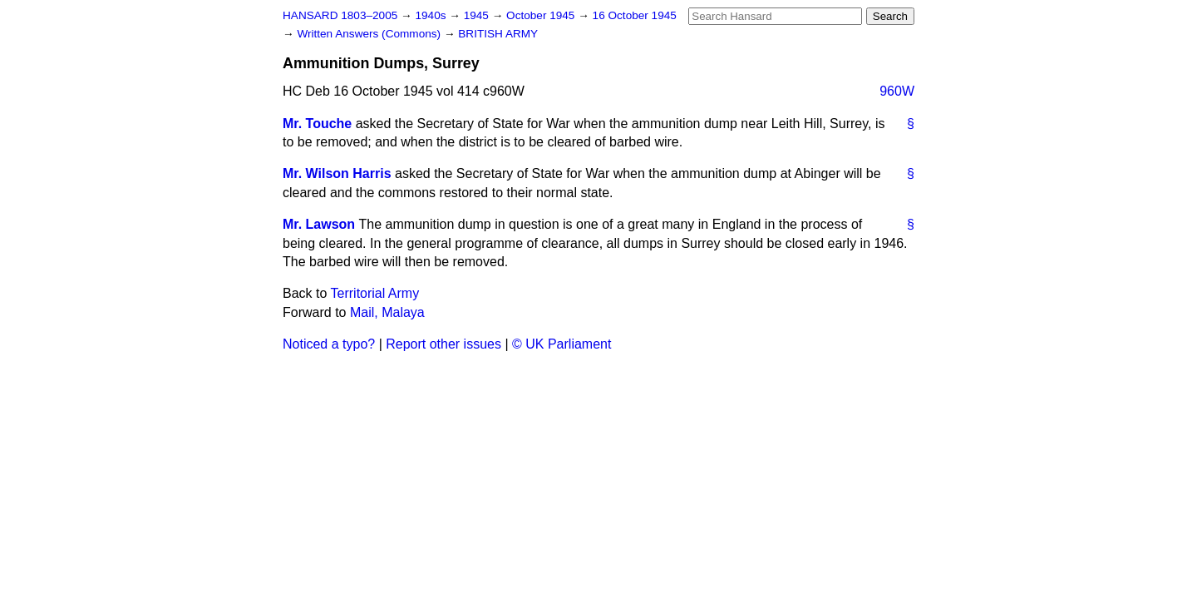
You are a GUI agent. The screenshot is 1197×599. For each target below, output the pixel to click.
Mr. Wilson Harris (337, 173)
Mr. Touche (317, 123)
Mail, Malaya (387, 312)
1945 (478, 15)
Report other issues (443, 344)
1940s (432, 15)
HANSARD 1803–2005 (340, 15)
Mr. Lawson (319, 224)
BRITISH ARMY (498, 33)
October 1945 (542, 15)
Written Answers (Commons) (370, 33)
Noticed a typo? (329, 344)
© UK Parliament (561, 344)
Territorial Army (375, 293)
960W (896, 91)
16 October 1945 (635, 15)
